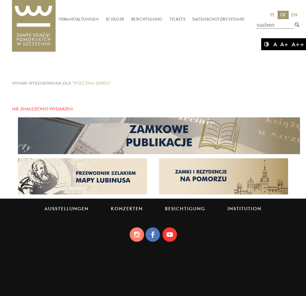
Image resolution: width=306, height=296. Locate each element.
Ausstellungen (67, 208)
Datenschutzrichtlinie (218, 19)
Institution (244, 208)
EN (294, 15)
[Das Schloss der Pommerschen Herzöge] (34, 26)
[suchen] (297, 25)
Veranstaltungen (79, 19)
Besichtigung (147, 19)
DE (283, 15)
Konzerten (127, 208)
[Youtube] (169, 234)
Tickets (177, 19)
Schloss (115, 19)
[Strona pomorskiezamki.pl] (223, 193)
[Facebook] (153, 234)
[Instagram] (136, 234)
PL (272, 15)
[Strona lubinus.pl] (82, 193)
